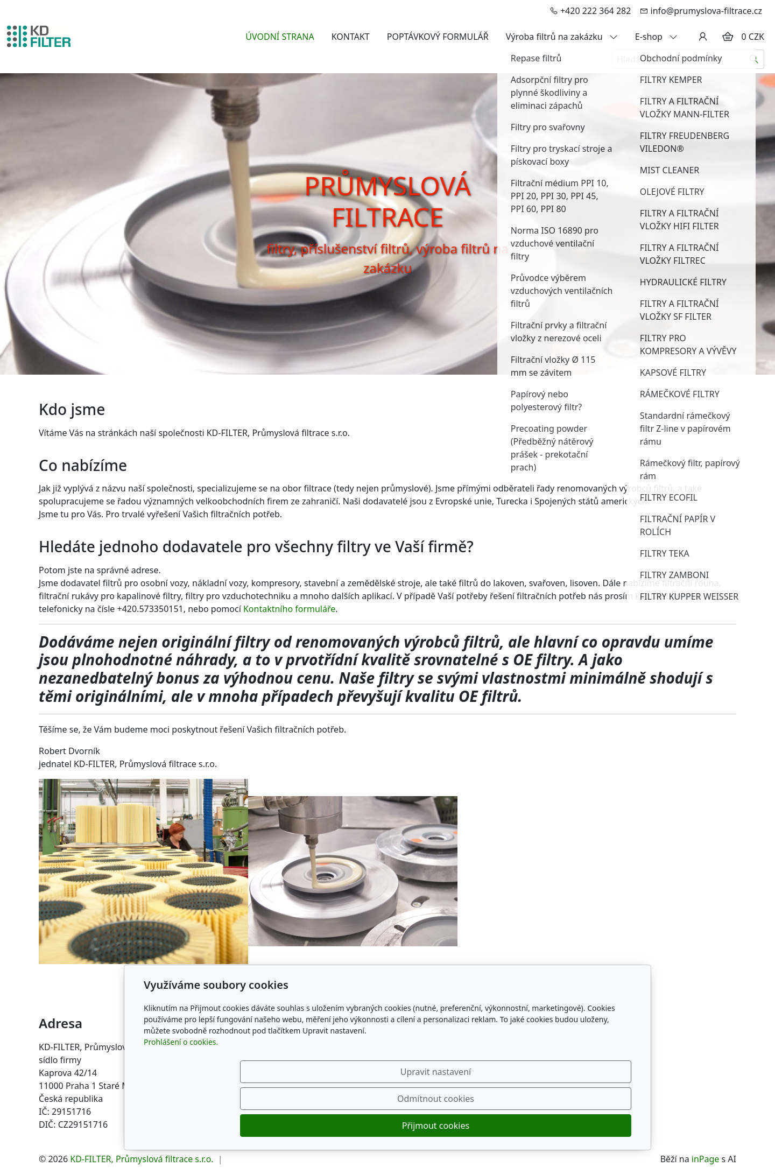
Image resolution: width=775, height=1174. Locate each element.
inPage (706, 1159)
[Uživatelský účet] (703, 36)
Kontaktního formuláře (289, 609)
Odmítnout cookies (472, 1125)
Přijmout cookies (579, 1125)
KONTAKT (351, 37)
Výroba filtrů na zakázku (562, 37)
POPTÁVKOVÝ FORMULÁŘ (438, 37)
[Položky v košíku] (728, 36)
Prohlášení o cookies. (181, 1096)
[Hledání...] (678, 59)
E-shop (656, 37)
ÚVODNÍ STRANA (279, 37)
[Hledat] (754, 59)
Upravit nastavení (364, 1125)
